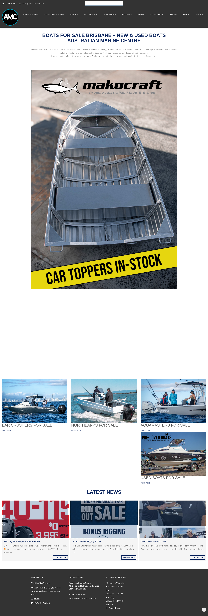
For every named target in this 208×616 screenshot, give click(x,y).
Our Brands (112, 14)
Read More (60, 561)
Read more (6, 434)
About (187, 14)
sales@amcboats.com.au (33, 3)
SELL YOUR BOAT (93, 14)
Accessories (158, 14)
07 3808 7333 (11, 3)
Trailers (174, 14)
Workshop (129, 14)
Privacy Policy (40, 607)
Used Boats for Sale (57, 14)
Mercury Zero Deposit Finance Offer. (22, 545)
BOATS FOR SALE (34, 14)
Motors (77, 14)
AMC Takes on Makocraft (154, 545)
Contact (199, 14)
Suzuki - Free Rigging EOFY (86, 545)
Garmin (142, 14)
